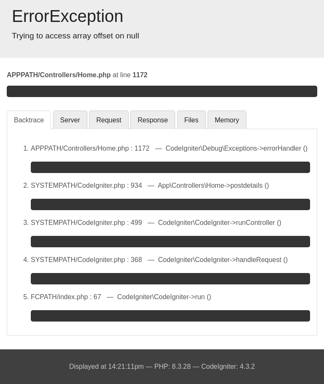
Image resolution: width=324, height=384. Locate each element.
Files (191, 120)
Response (153, 120)
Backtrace (29, 120)
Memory (227, 120)
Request (109, 120)
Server (70, 120)
